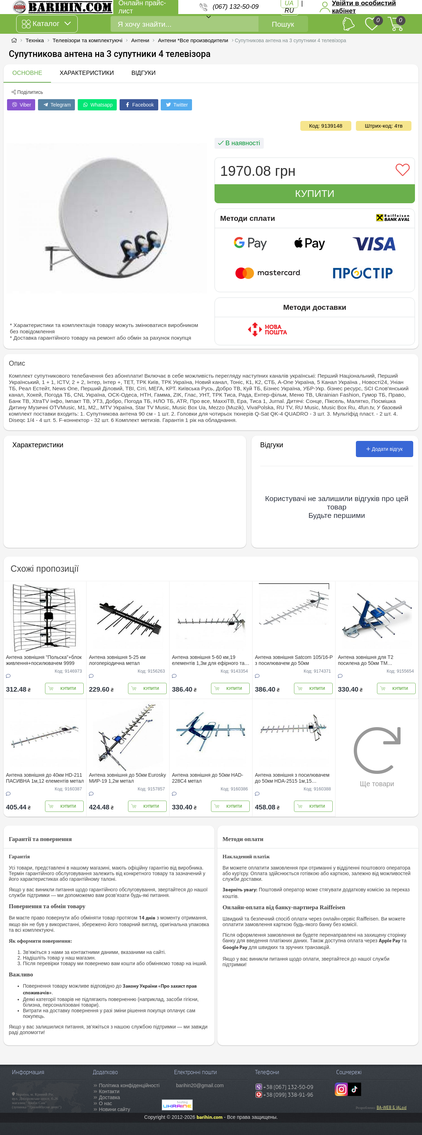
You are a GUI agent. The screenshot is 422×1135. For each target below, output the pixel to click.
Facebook (139, 105)
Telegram (56, 105)
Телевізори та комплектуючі (88, 40)
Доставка (109, 1097)
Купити (314, 193)
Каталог (46, 23)
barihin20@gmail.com (200, 1085)
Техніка (35, 40)
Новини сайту (114, 1109)
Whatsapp (97, 105)
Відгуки (144, 73)
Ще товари (377, 757)
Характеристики (87, 73)
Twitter (176, 105)
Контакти (109, 1091)
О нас (105, 1103)
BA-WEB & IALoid (392, 1107)
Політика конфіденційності (129, 1085)
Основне (27, 73)
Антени (140, 40)
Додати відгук (384, 449)
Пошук (283, 24)
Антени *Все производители (193, 40)
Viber (21, 105)
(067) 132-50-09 (235, 6)
